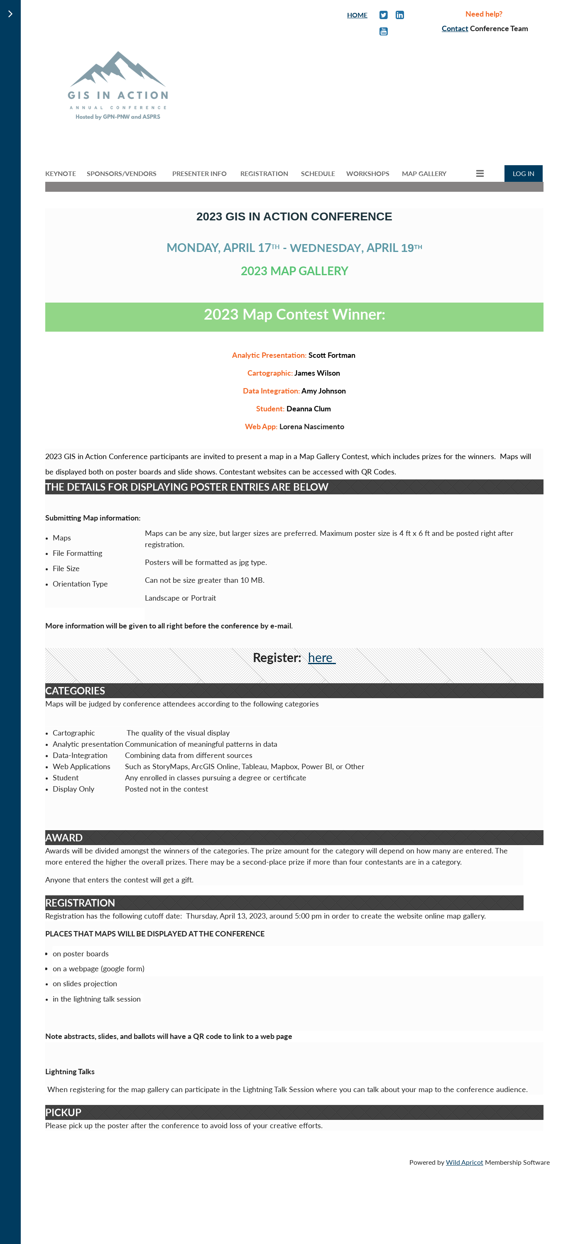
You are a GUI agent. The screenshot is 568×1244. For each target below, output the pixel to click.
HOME (357, 15)
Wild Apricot (464, 1162)
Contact (455, 28)
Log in (523, 173)
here (322, 657)
